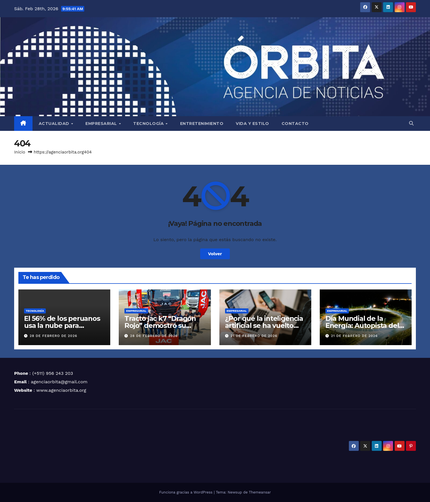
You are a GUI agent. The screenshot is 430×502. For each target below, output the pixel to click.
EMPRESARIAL (101, 123)
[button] (411, 123)
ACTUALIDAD (55, 123)
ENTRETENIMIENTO (202, 123)
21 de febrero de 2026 (253, 336)
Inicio (19, 152)
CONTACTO (295, 123)
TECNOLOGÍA (149, 123)
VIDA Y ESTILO (252, 123)
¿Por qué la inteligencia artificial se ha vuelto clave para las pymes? (264, 325)
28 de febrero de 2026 (53, 336)
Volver (215, 253)
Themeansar (260, 492)
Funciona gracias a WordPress (186, 492)
